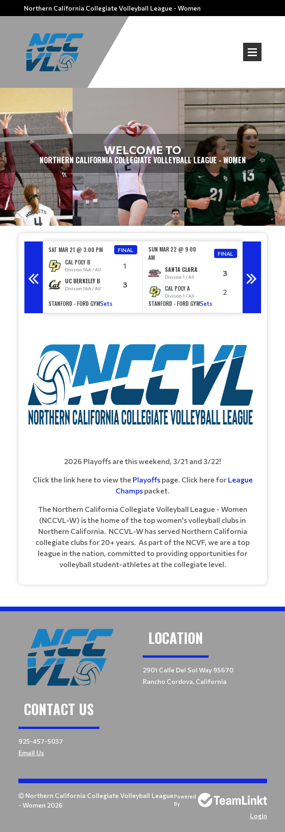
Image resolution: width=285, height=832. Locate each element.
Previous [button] (33, 277)
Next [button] (252, 277)
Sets (106, 303)
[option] (93, 277)
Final (126, 250)
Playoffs (147, 479)
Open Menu (252, 52)
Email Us (31, 753)
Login (258, 816)
